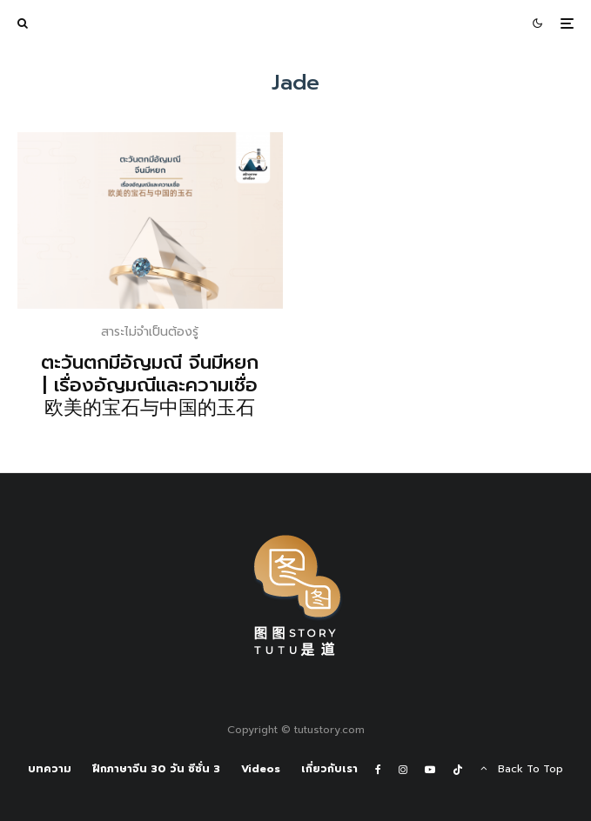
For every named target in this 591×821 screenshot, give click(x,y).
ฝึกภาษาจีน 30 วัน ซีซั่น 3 (156, 769)
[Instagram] (403, 770)
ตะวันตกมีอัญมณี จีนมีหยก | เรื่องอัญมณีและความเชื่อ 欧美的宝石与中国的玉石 (150, 385)
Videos (260, 769)
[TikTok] (458, 770)
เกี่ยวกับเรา (329, 769)
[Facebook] (378, 770)
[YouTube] (430, 770)
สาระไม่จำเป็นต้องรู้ (149, 332)
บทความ (49, 769)
